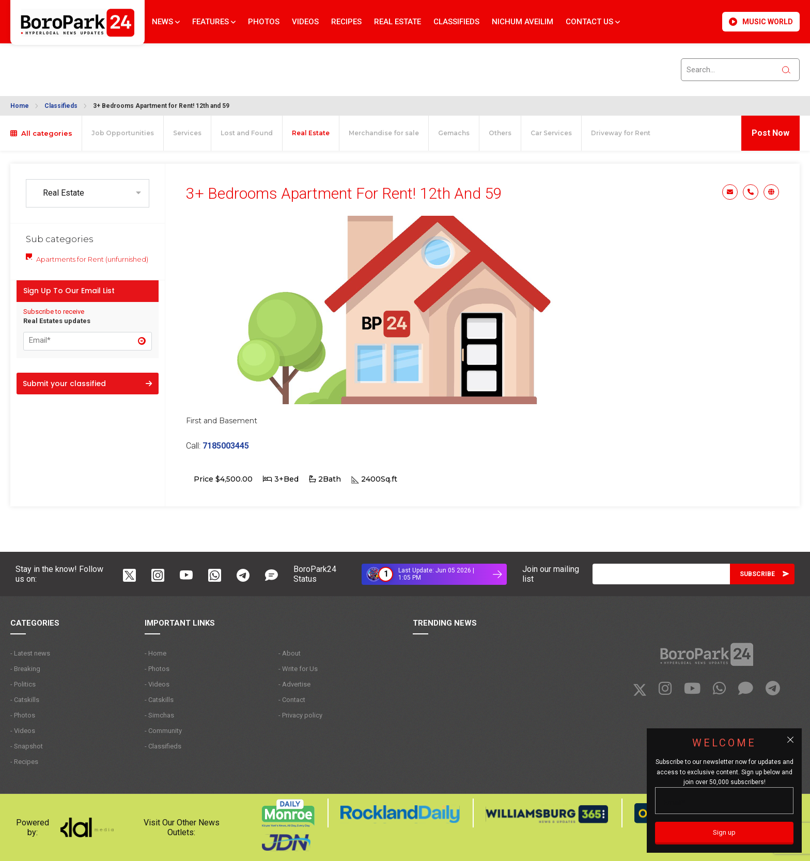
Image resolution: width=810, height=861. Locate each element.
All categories (41, 133)
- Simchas (159, 715)
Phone (750, 192)
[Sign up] (724, 833)
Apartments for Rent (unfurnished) (92, 259)
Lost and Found (247, 133)
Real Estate (397, 21)
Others (500, 133)
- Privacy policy (300, 715)
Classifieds (456, 21)
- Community (163, 731)
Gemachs (454, 133)
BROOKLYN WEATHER (103, 63)
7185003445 (225, 446)
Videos (305, 21)
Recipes (346, 21)
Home (19, 105)
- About (289, 653)
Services (187, 133)
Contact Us (593, 21)
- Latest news (30, 653)
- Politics (23, 684)
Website (771, 192)
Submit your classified (87, 383)
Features (214, 21)
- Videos (22, 731)
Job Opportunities (122, 133)
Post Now (770, 133)
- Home (155, 653)
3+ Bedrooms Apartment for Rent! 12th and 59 (161, 105)
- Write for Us (298, 669)
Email (730, 192)
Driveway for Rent (620, 133)
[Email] (661, 574)
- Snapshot (26, 746)
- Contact (291, 700)
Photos (263, 21)
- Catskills (24, 700)
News (166, 21)
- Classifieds (163, 746)
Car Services (551, 133)
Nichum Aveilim (522, 21)
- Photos (22, 715)
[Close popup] (790, 739)
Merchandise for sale (384, 133)
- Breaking (25, 669)
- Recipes (24, 762)
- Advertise (294, 684)
